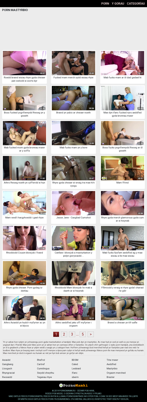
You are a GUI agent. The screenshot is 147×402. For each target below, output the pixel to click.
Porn (105, 3)
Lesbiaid (76, 368)
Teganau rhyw (44, 377)
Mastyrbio (112, 368)
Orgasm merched (116, 372)
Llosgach (7, 368)
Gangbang (7, 364)
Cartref (41, 364)
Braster (111, 377)
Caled (75, 364)
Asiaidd (6, 359)
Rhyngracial (8, 372)
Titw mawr (112, 359)
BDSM (75, 359)
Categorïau (136, 3)
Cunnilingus (43, 368)
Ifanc (74, 372)
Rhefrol (41, 359)
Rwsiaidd (7, 377)
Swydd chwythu (45, 372)
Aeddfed (111, 364)
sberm (75, 377)
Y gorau (118, 3)
